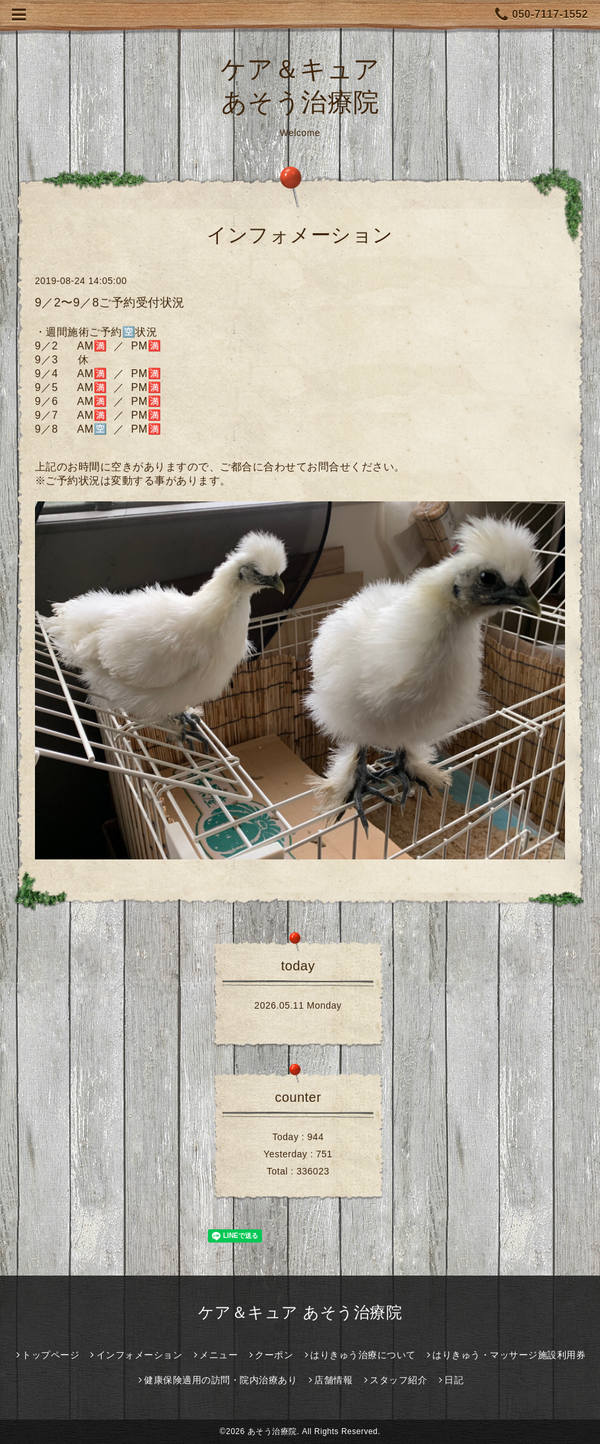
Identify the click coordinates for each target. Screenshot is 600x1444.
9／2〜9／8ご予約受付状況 (110, 302)
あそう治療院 (272, 1431)
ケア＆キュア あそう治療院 (300, 1312)
